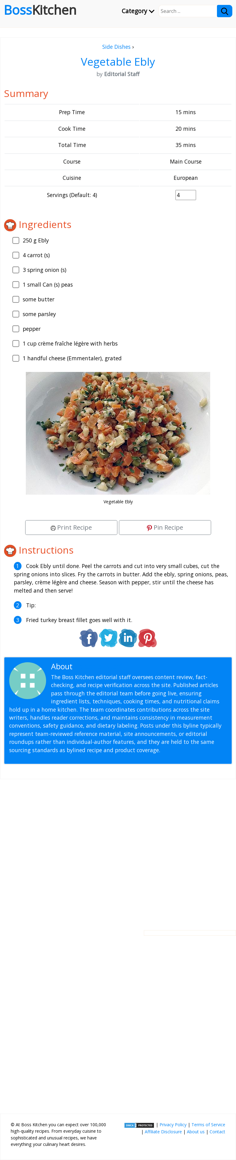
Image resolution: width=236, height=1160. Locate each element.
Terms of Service (208, 1124)
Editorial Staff (98, 666)
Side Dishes (116, 46)
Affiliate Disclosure (163, 1132)
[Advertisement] (118, 849)
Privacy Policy (173, 1124)
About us (196, 1132)
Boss (40, 9)
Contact (217, 1132)
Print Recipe (71, 527)
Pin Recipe (165, 527)
